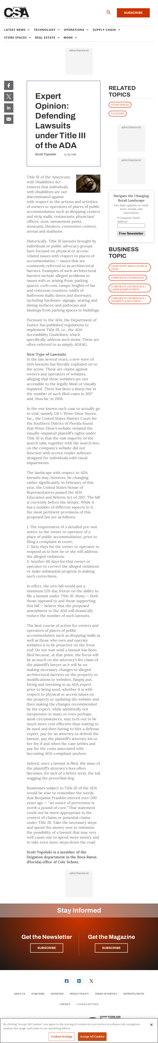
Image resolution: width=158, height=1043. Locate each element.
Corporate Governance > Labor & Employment (128, 288)
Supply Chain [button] (104, 30)
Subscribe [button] (46, 948)
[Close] (151, 1024)
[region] (79, 1030)
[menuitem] (19, 30)
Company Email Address (128, 219)
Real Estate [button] (45, 37)
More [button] (68, 37)
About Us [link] (19, 993)
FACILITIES (117, 113)
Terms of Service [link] (106, 993)
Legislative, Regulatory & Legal (129, 267)
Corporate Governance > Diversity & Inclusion (128, 300)
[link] (8, 85)
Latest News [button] (15, 30)
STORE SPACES (120, 104)
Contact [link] (64, 1004)
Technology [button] (45, 30)
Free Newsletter (131, 233)
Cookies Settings (88, 1004)
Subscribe (133, 12)
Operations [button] (74, 30)
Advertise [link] (57, 993)
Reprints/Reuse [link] (133, 993)
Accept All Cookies (92, 1036)
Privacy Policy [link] (79, 993)
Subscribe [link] (37, 993)
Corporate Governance (127, 277)
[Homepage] (16, 13)
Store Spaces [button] (15, 37)
